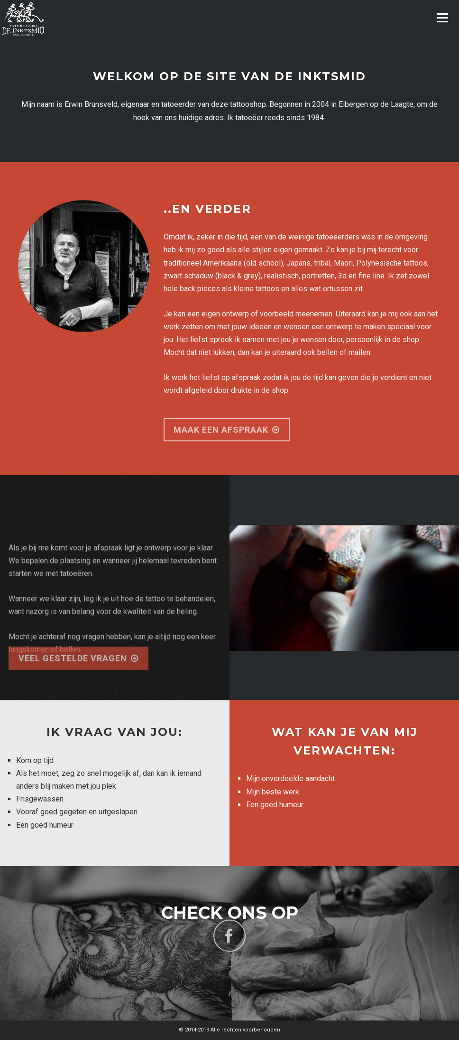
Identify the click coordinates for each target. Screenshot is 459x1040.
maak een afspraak (227, 440)
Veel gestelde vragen (78, 668)
